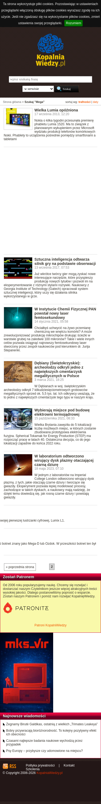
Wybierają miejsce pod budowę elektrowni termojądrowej (62, 412)
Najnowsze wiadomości (24, 716)
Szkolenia (33, 769)
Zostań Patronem (18, 577)
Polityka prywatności (40, 765)
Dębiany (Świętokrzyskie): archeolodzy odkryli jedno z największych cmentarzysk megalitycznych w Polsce (59, 369)
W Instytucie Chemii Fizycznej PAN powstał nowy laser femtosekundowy (65, 313)
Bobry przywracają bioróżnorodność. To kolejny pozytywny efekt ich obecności (51, 732)
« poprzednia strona (20, 567)
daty (95, 101)
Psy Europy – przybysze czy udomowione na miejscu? (44, 751)
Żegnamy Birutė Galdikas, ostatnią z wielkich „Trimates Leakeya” (52, 724)
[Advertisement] (50, 200)
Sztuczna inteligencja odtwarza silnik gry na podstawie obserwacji (65, 261)
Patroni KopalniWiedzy (51, 625)
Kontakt (69, 765)
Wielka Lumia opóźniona (56, 110)
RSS (13, 766)
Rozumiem (73, 23)
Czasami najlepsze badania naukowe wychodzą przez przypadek (44, 742)
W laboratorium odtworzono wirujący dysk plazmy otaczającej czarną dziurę (64, 460)
